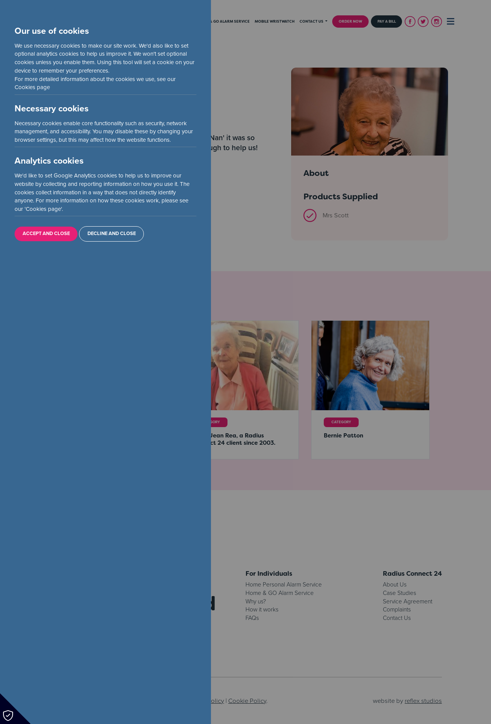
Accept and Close (46, 233)
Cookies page (32, 87)
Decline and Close (111, 233)
